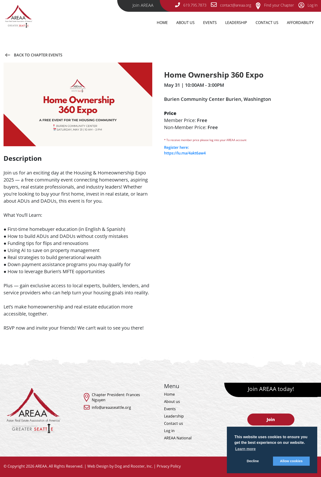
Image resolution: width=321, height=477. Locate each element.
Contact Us (267, 22)
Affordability (300, 22)
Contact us (173, 423)
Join (271, 419)
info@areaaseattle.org (111, 407)
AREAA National (178, 438)
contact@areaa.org (231, 5)
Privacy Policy (169, 466)
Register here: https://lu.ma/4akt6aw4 (185, 150)
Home (162, 22)
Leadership (236, 22)
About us (172, 401)
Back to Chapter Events (33, 55)
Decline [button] (253, 461)
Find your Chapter (275, 5)
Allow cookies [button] (291, 461)
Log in (169, 430)
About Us (185, 22)
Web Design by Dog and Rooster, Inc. (120, 466)
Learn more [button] (245, 449)
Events (210, 22)
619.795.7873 (190, 5)
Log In (307, 5)
